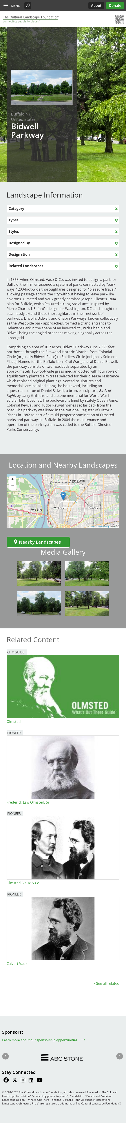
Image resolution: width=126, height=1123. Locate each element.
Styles (14, 231)
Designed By (19, 243)
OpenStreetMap (103, 527)
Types (13, 220)
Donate (115, 5)
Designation (19, 254)
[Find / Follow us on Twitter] (14, 1080)
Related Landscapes (26, 265)
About (96, 5)
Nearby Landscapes (37, 542)
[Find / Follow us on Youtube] (39, 1080)
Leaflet (91, 527)
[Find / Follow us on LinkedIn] (31, 1080)
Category (16, 208)
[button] (27, 5)
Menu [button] (15, 6)
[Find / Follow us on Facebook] (6, 1080)
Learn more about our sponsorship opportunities (39, 1040)
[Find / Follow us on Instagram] (23, 1080)
